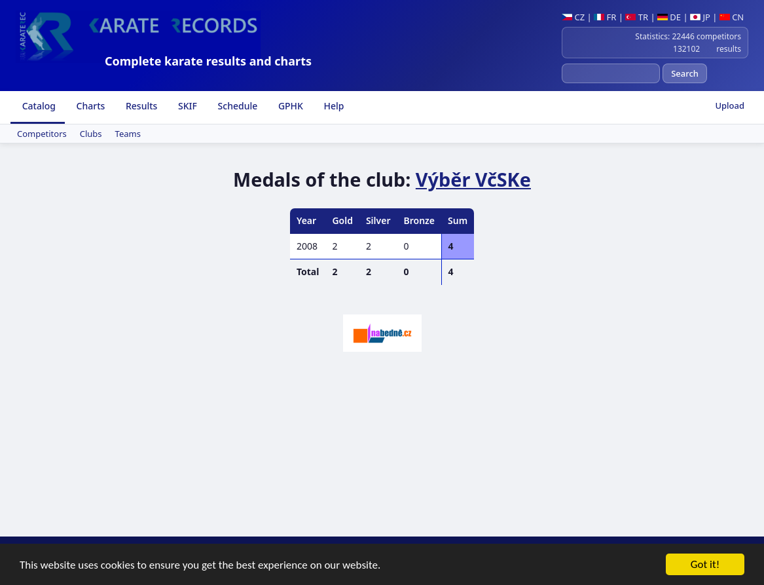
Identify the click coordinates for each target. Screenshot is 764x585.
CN (731, 17)
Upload (729, 105)
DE (669, 17)
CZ (573, 17)
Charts (89, 106)
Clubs (91, 134)
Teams (128, 134)
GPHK (289, 106)
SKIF (186, 106)
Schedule (236, 106)
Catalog (38, 106)
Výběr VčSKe (473, 179)
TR (636, 17)
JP (700, 17)
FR (605, 17)
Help (332, 106)
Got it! (705, 566)
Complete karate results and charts (208, 61)
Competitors (42, 134)
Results (140, 106)
